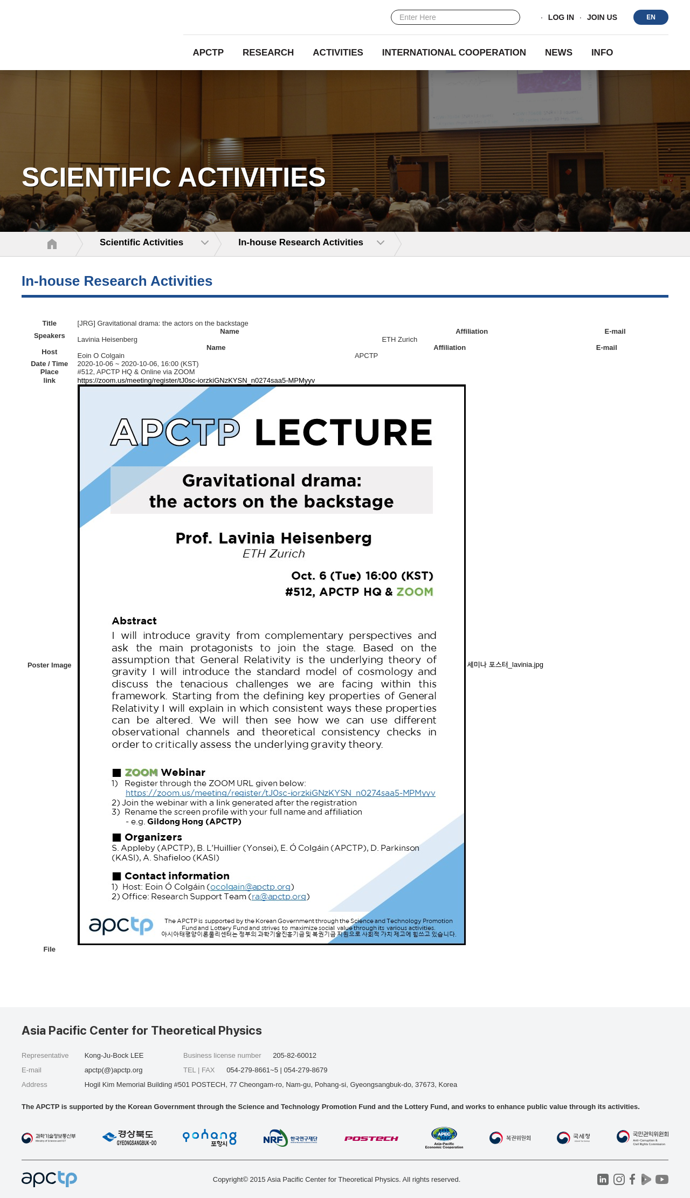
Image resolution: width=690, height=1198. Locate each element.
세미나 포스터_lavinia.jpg (505, 664)
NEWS (558, 52)
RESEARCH (268, 52)
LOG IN (561, 17)
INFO (602, 52)
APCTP (208, 52)
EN (651, 17)
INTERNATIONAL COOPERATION (454, 52)
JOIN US (602, 17)
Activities (338, 52)
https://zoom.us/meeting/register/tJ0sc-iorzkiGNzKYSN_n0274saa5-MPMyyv (196, 380)
